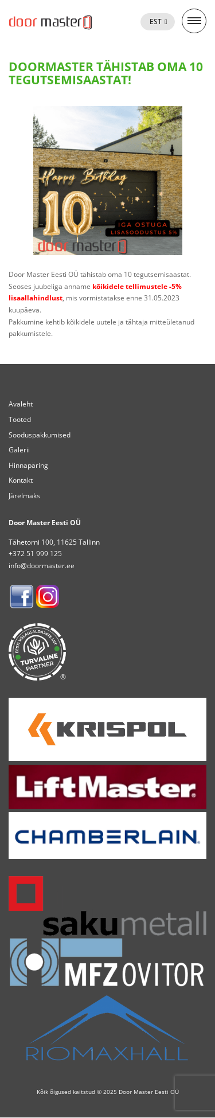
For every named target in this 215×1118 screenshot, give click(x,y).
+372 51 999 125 (35, 553)
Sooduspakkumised (40, 435)
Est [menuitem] (156, 21)
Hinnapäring (28, 465)
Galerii (19, 450)
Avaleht (21, 404)
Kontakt (21, 480)
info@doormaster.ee (42, 565)
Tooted (20, 419)
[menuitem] (157, 21)
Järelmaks (24, 496)
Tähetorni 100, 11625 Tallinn (54, 542)
